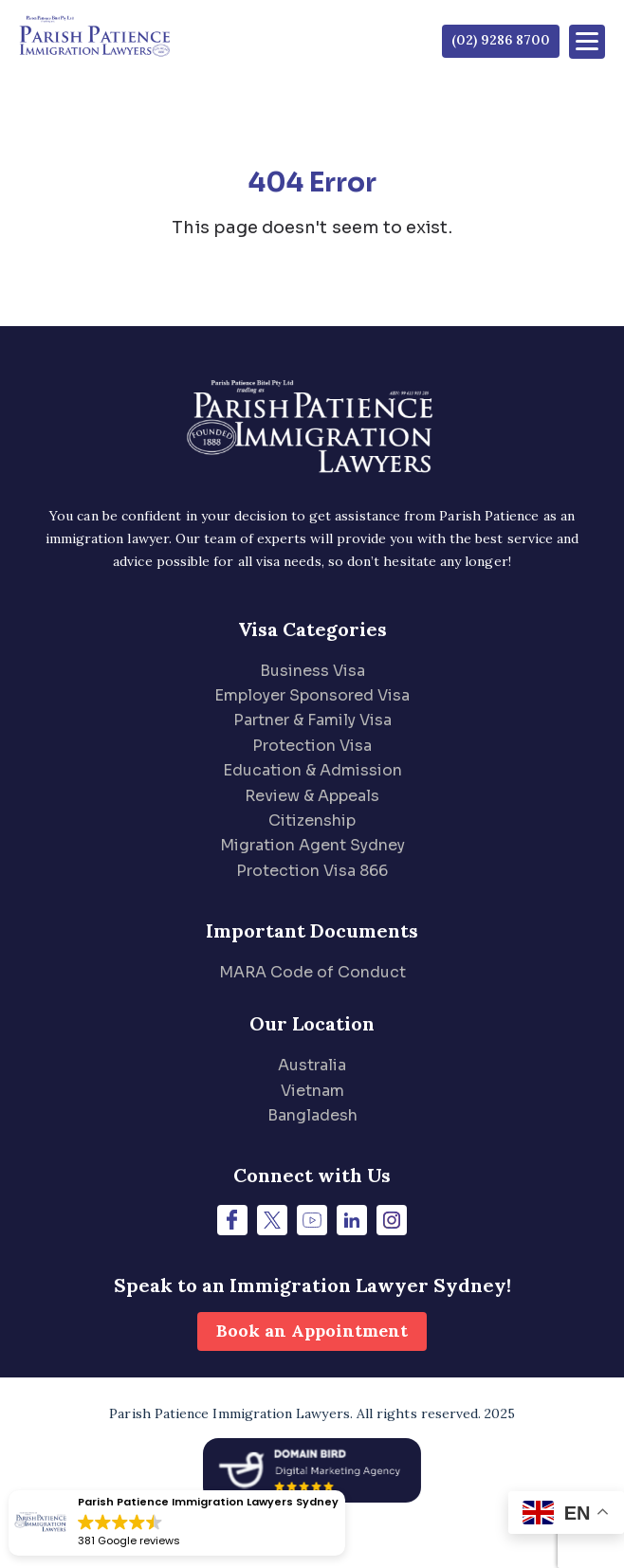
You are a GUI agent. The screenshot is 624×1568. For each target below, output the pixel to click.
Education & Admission (312, 770)
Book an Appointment (312, 1330)
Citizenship (312, 820)
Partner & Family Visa (312, 720)
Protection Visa (312, 746)
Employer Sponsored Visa (312, 695)
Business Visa (312, 671)
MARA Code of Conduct (312, 972)
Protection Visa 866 (312, 871)
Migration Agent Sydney (312, 845)
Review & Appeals (312, 796)
